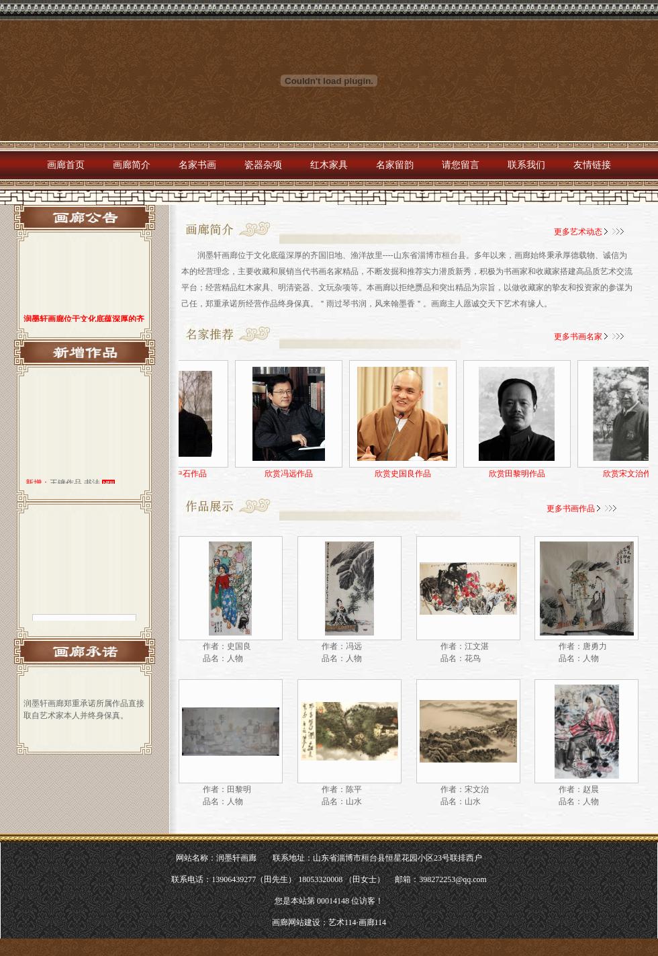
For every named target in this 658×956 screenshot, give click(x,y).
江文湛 (477, 646)
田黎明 (239, 789)
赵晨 (591, 789)
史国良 (239, 646)
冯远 (354, 646)
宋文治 (477, 789)
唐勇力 (595, 646)
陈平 (354, 789)
